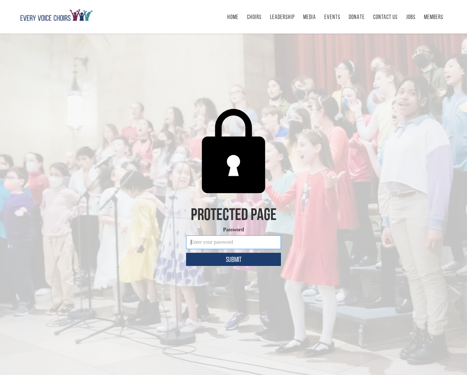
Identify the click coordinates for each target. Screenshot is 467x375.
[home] (56, 15)
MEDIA (309, 17)
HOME (233, 17)
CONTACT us (385, 17)
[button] (332, 17)
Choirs (254, 17)
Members (433, 17)
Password (233, 229)
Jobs (411, 17)
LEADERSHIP (282, 17)
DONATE (357, 17)
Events (332, 17)
